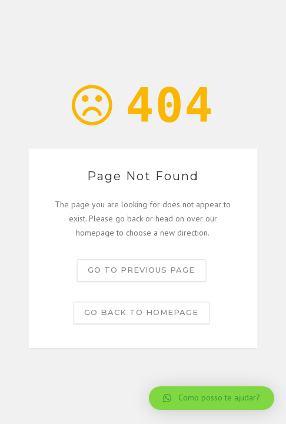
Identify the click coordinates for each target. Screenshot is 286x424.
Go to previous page (141, 270)
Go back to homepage (141, 312)
